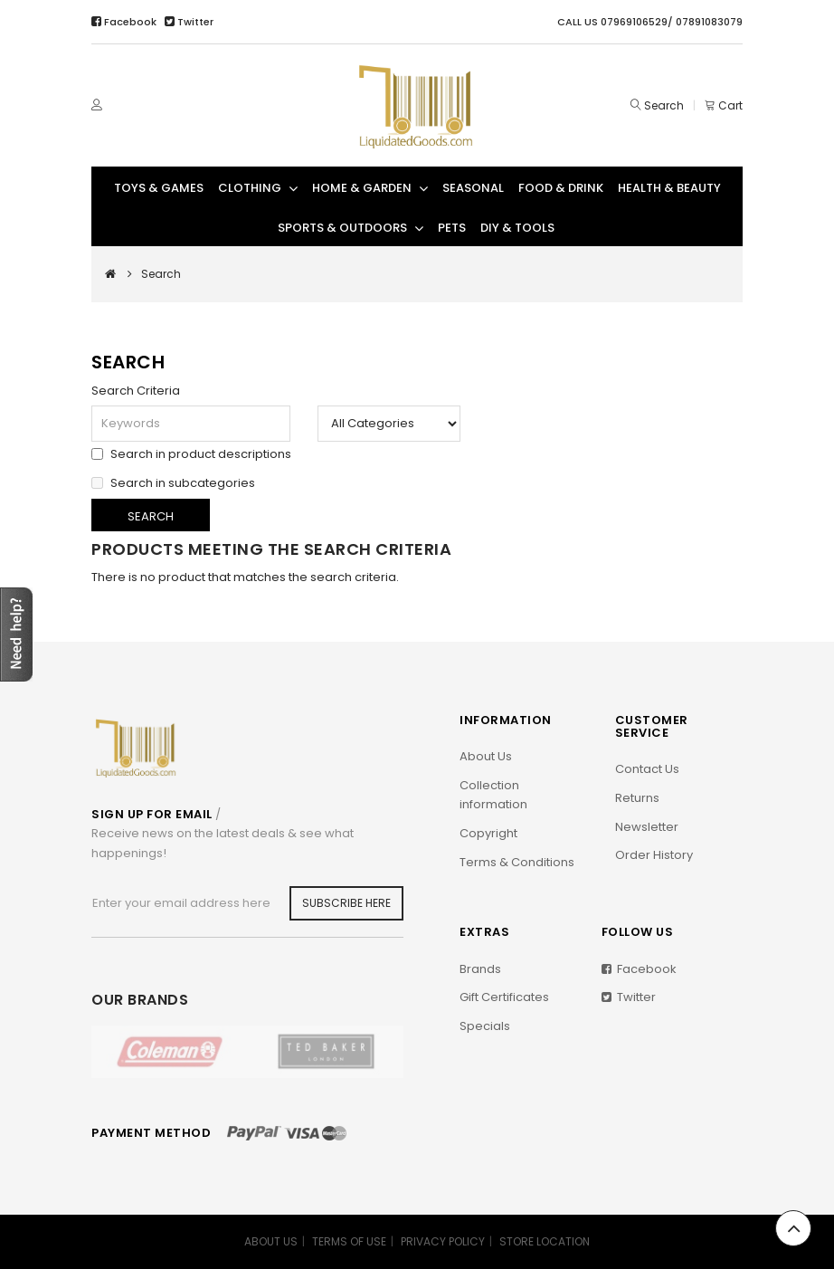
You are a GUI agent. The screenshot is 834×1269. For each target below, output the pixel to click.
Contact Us (647, 769)
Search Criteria (135, 390)
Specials (485, 1026)
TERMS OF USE (349, 1241)
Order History (654, 854)
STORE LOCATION (544, 1241)
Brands (480, 969)
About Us (486, 756)
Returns (637, 797)
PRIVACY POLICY (443, 1241)
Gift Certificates (504, 997)
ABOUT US (271, 1241)
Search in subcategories (173, 481)
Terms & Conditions (517, 862)
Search (664, 105)
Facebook (125, 21)
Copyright (488, 833)
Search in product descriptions (191, 452)
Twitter (189, 21)
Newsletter (646, 826)
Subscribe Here (346, 903)
